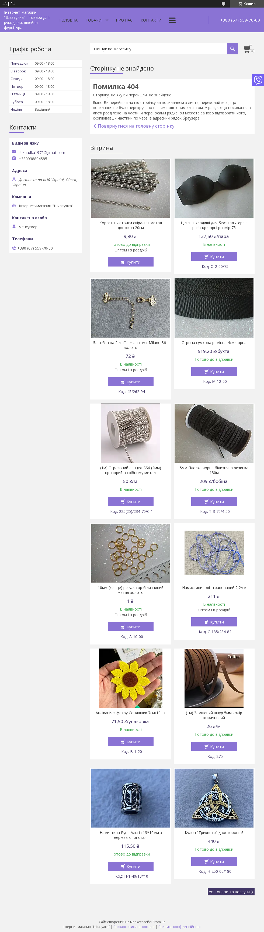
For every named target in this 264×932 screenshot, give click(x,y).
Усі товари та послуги (229, 891)
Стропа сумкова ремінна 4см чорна (214, 342)
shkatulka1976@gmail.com (42, 152)
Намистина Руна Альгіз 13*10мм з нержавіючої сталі (131, 835)
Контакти (151, 20)
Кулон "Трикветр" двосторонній (214, 832)
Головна (68, 20)
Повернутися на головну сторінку (136, 126)
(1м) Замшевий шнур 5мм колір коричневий (214, 715)
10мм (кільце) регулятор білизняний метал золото (131, 590)
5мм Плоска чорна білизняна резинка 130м (214, 470)
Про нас (124, 20)
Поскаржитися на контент (134, 926)
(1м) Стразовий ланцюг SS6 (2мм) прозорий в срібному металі (130, 470)
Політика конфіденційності (179, 926)
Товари (94, 20)
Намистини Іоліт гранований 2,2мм (214, 587)
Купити (133, 262)
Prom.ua (158, 922)
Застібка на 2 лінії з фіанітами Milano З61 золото (130, 345)
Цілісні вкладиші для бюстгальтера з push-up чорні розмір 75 (214, 225)
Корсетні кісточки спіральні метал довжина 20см (130, 225)
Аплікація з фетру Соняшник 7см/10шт (131, 712)
